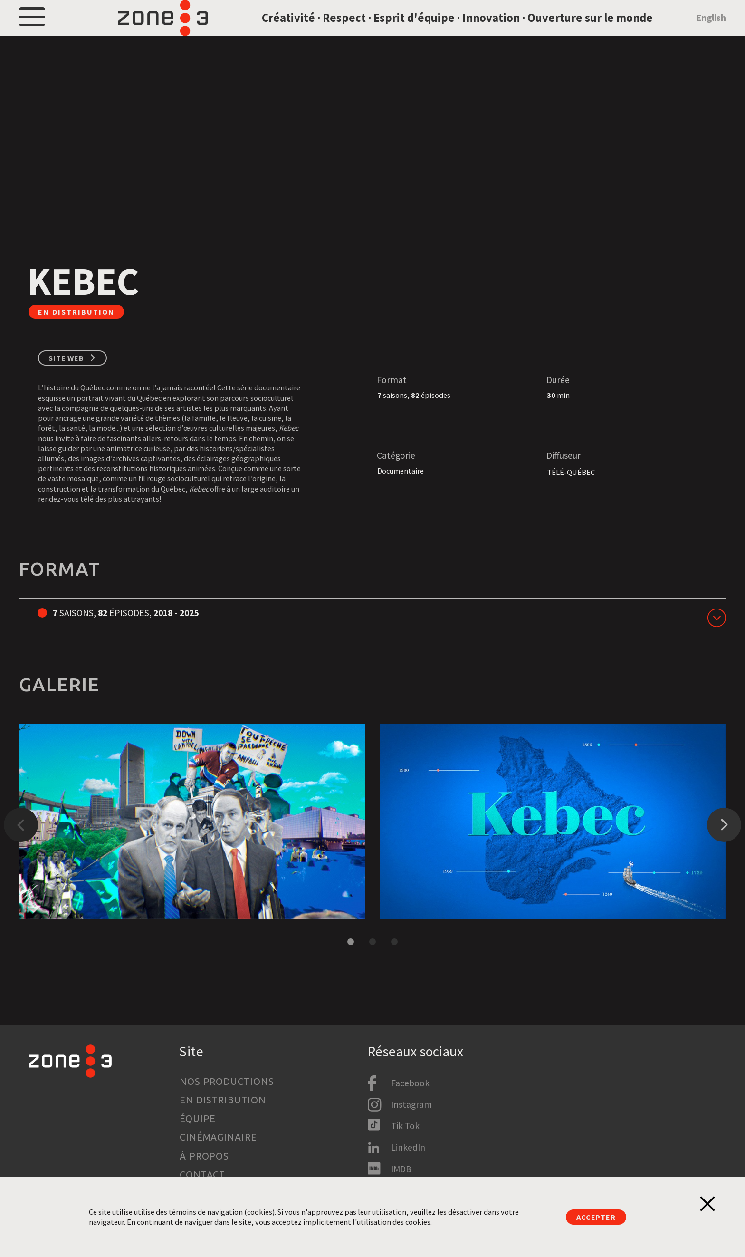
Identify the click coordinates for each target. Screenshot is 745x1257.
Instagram (411, 1104)
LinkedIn (408, 1147)
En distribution (223, 1100)
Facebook (410, 1083)
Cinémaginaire (219, 1137)
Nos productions (227, 1081)
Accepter (596, 1217)
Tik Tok (405, 1125)
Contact (203, 1175)
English (711, 30)
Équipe (198, 1118)
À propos (204, 1156)
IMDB (401, 1169)
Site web (66, 382)
